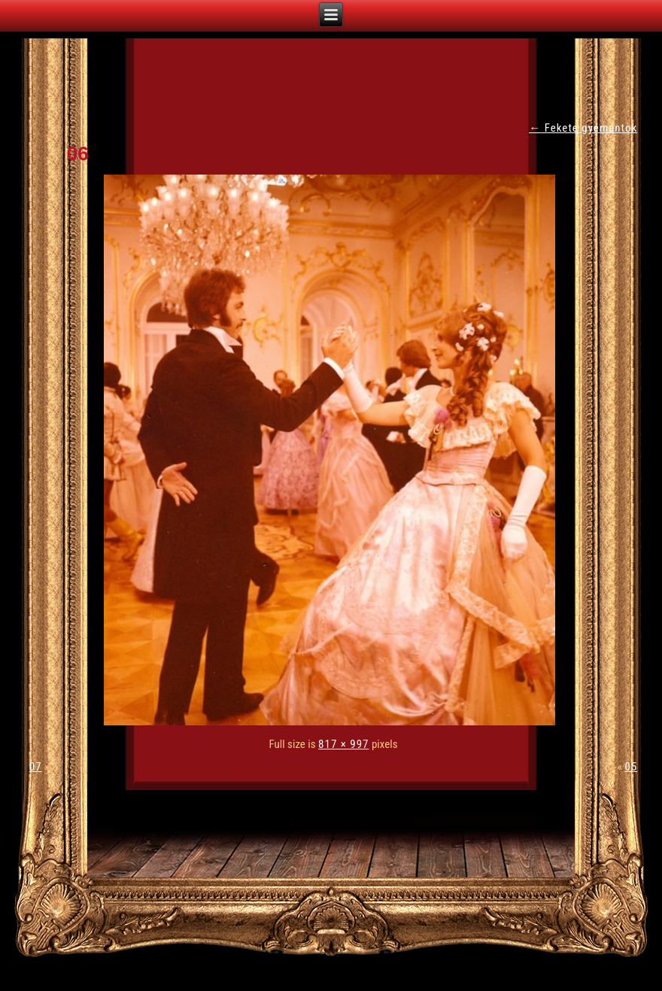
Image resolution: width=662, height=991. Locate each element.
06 (78, 153)
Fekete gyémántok (583, 128)
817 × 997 (343, 744)
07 (35, 767)
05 (630, 767)
